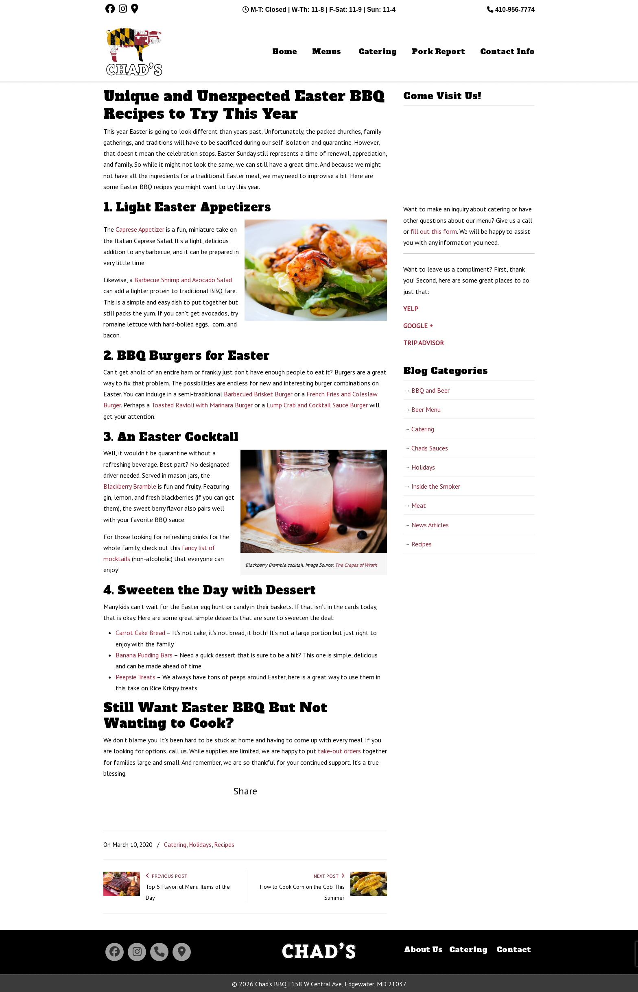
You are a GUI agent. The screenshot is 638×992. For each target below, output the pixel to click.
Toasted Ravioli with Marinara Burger (202, 405)
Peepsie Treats (135, 677)
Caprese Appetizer (140, 229)
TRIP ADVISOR (423, 343)
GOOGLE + (418, 326)
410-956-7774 (511, 9)
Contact (513, 949)
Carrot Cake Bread (140, 633)
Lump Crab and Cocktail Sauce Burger (317, 405)
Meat (418, 505)
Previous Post (166, 876)
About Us (423, 949)
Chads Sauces (429, 448)
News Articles (430, 525)
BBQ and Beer (430, 390)
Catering (175, 844)
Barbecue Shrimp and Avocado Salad (183, 280)
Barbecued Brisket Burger (258, 394)
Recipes (224, 844)
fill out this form (434, 231)
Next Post (329, 876)
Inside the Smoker (435, 486)
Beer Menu (426, 409)
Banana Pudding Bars (144, 655)
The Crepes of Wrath (356, 565)
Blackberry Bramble (129, 486)
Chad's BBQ (133, 53)
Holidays (200, 844)
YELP (410, 309)
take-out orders (339, 751)
